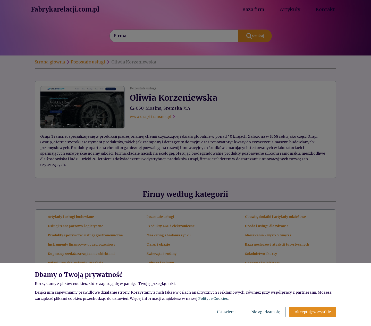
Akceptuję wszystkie (313, 312)
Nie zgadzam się (265, 312)
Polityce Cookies (213, 298)
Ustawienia (227, 312)
